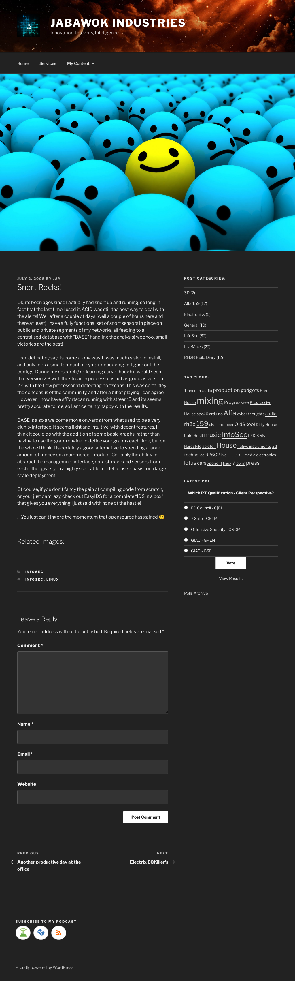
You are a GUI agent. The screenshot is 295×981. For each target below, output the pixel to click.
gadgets (250, 390)
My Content (81, 63)
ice (202, 455)
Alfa (230, 413)
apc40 (202, 414)
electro (235, 454)
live (224, 455)
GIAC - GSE (201, 550)
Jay (57, 279)
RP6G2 (212, 454)
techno (191, 454)
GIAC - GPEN (203, 540)
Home (23, 63)
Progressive (236, 402)
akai (212, 424)
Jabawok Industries (118, 22)
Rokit (198, 435)
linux (52, 579)
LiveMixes (193, 346)
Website (26, 784)
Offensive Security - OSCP (215, 529)
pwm (240, 463)
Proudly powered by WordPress (44, 967)
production (226, 390)
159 (202, 424)
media (249, 455)
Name (25, 724)
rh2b (190, 424)
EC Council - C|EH (207, 507)
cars (201, 463)
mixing (210, 401)
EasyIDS (93, 496)
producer (225, 424)
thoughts (256, 414)
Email (25, 754)
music (212, 434)
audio (271, 414)
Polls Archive (196, 593)
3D (187, 292)
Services (47, 63)
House (227, 445)
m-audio (204, 390)
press (253, 462)
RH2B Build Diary (199, 357)
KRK (260, 435)
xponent (214, 463)
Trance (190, 390)
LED (252, 435)
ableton (209, 446)
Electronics (194, 314)
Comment (30, 645)
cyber (242, 414)
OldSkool (245, 424)
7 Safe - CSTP (204, 518)
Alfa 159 (192, 303)
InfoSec (34, 572)
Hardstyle (192, 446)
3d (274, 446)
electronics (266, 455)
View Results (231, 578)
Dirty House (266, 424)
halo (188, 435)
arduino (216, 414)
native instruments (254, 446)
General (191, 324)
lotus (190, 462)
